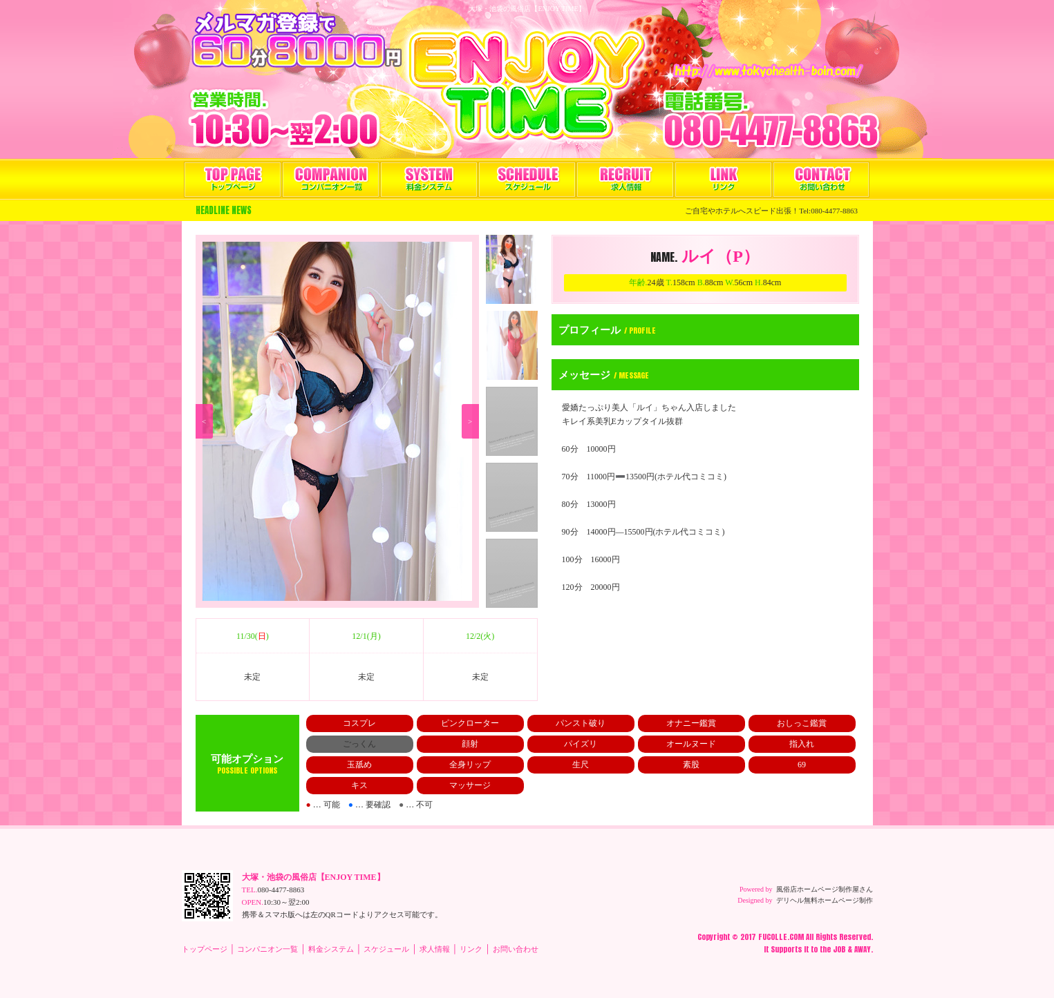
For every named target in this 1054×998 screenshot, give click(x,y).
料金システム (429, 180)
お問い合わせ (821, 180)
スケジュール (527, 180)
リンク (723, 180)
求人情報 (625, 180)
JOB (839, 949)
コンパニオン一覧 (330, 180)
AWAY (862, 949)
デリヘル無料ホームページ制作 (824, 900)
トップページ (232, 180)
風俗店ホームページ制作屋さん (824, 889)
